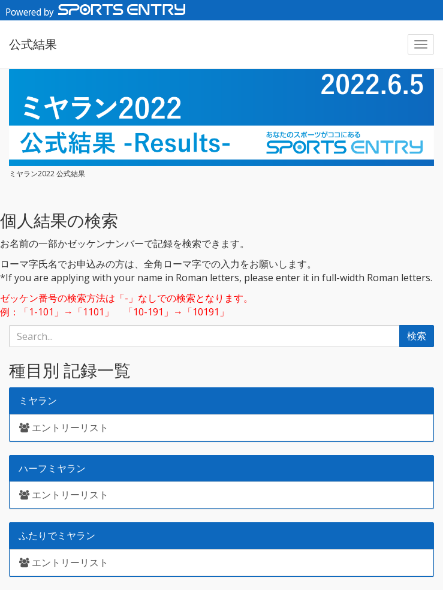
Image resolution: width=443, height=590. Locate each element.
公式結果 (33, 44)
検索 (416, 335)
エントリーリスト (64, 427)
